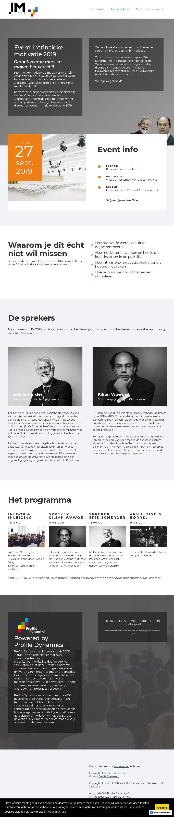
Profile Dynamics (114, 773)
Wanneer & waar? (150, 9)
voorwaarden (121, 766)
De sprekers (120, 9)
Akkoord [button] (162, 807)
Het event (96, 9)
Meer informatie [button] (57, 811)
